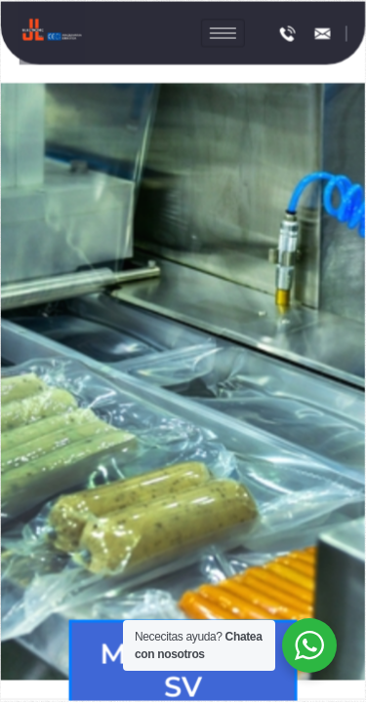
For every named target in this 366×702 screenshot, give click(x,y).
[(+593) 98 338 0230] (287, 37)
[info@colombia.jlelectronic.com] (321, 37)
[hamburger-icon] (222, 37)
